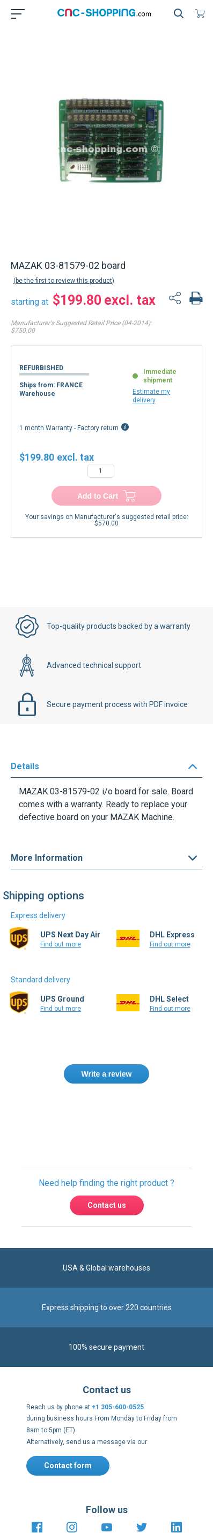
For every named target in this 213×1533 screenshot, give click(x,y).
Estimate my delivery (151, 396)
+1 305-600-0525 (118, 1407)
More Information (47, 858)
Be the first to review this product (64, 280)
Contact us (106, 1205)
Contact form (68, 1465)
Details (25, 766)
